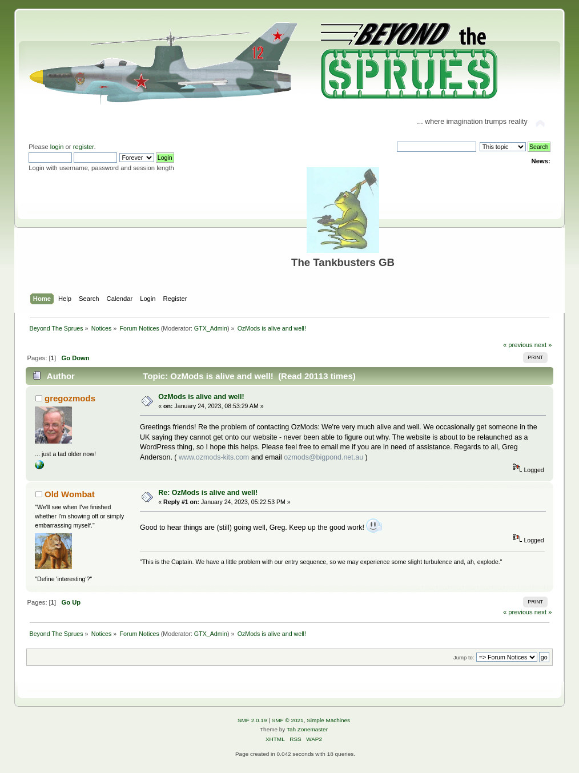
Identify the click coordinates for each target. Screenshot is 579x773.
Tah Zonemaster (307, 729)
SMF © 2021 (288, 720)
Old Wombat (70, 494)
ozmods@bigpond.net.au (323, 457)
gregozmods (70, 398)
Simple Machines (328, 720)
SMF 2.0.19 (252, 720)
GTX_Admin (210, 328)
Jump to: (464, 657)
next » (543, 344)
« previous (518, 344)
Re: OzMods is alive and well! (208, 493)
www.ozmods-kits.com (214, 457)
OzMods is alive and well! (201, 397)
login (57, 146)
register (83, 146)
